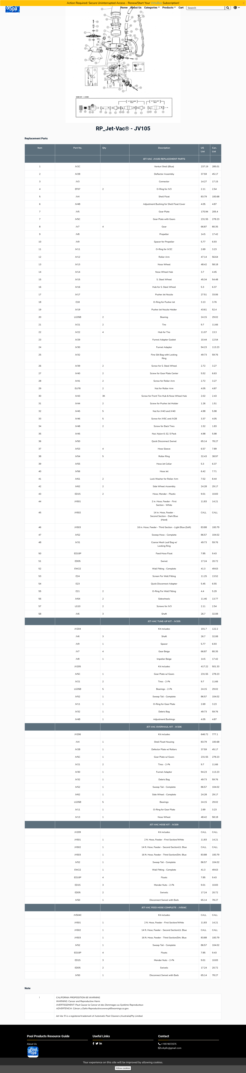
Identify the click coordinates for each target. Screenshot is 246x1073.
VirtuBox (156, 3)
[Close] (243, 3)
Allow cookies (123, 1068)
